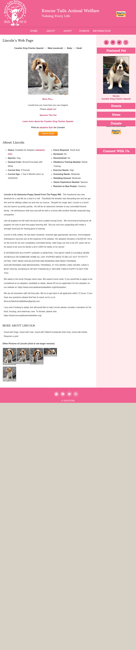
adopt (49, 109)
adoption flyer (46, 127)
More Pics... (48, 99)
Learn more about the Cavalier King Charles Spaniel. (48, 121)
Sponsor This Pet (48, 115)
